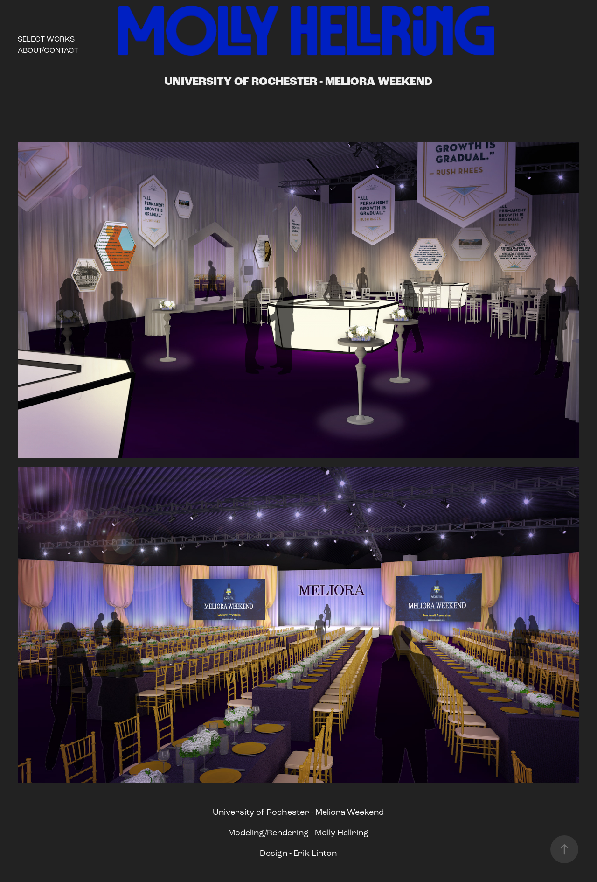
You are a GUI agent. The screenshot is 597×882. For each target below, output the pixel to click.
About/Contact (48, 50)
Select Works (46, 39)
